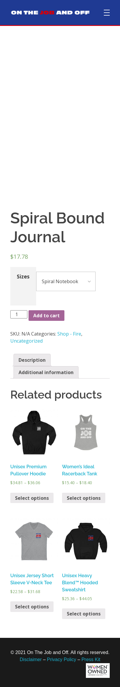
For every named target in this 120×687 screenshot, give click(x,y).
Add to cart (46, 315)
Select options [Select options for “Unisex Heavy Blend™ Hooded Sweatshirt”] (84, 613)
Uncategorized (26, 341)
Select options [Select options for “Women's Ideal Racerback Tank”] (84, 498)
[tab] (32, 360)
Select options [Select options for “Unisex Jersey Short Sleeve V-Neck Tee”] (32, 606)
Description (32, 360)
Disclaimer (31, 659)
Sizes (23, 276)
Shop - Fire (69, 334)
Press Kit (90, 659)
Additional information (46, 372)
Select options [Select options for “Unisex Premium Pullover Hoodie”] (32, 498)
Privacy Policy (61, 659)
